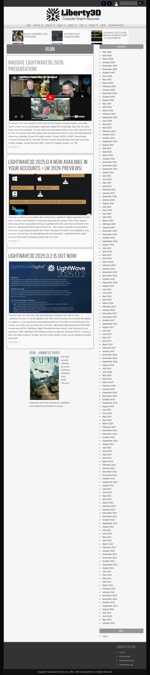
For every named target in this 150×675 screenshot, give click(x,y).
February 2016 (109, 386)
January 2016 (108, 389)
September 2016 (110, 361)
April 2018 (107, 299)
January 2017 (108, 351)
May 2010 (106, 619)
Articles (49, 25)
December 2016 (109, 355)
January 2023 (108, 134)
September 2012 (110, 523)
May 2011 (106, 578)
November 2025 (109, 69)
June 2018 (107, 293)
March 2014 (107, 461)
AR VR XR (37, 25)
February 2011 (109, 588)
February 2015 (109, 427)
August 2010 (108, 609)
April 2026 (107, 55)
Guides (59, 25)
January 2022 (108, 159)
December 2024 (109, 93)
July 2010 (106, 613)
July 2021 (106, 176)
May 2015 (106, 416)
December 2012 (109, 513)
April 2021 (107, 186)
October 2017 (108, 320)
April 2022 (107, 152)
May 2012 (106, 537)
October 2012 (108, 520)
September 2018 (110, 282)
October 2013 (108, 478)
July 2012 (106, 530)
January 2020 (108, 227)
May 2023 (106, 124)
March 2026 (107, 59)
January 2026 (108, 62)
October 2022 (108, 138)
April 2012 (107, 540)
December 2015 (109, 392)
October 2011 (108, 561)
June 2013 (107, 492)
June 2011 (107, 575)
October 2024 (108, 97)
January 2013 (108, 509)
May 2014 (106, 454)
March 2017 (107, 344)
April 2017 (107, 341)
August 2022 (108, 145)
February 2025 (109, 86)
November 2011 (109, 558)
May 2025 (106, 79)
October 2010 (108, 602)
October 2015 (108, 399)
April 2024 (107, 107)
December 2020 (109, 196)
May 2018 (106, 296)
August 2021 (108, 172)
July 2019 (106, 248)
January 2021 (108, 193)
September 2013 (110, 482)
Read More (13, 146)
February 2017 (109, 348)
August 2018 (108, 286)
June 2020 (107, 210)
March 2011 (107, 585)
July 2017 (106, 331)
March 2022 (107, 155)
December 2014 (109, 430)
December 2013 (109, 471)
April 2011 (107, 582)
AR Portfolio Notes (116, 25)
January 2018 (108, 310)
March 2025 (107, 83)
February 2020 (109, 224)
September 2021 (110, 169)
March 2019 (107, 262)
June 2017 (107, 334)
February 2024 (109, 114)
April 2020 (107, 217)
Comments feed (126, 660)
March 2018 (107, 303)
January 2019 (108, 269)
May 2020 (106, 214)
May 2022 (106, 148)
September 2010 (110, 606)
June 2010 (107, 616)
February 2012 (109, 547)
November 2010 (109, 599)
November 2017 (109, 317)
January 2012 (108, 551)
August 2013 (108, 485)
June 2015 (107, 413)
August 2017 (108, 327)
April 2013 (107, 499)
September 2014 (110, 441)
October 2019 (108, 238)
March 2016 (107, 382)
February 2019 (109, 265)
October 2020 (108, 200)
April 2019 (107, 258)
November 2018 (109, 275)
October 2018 (108, 279)
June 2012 (107, 533)
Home (29, 25)
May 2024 (106, 103)
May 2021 (106, 183)
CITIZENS (92, 25)
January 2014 (108, 468)
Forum (102, 25)
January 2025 (108, 90)
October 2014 (108, 437)
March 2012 (107, 544)
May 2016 (106, 375)
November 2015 (109, 396)
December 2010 (109, 595)
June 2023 (107, 121)
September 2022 (110, 141)
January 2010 (108, 623)
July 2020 (106, 207)
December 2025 (109, 66)
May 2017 (106, 337)
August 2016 (108, 365)
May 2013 (106, 496)
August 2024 (108, 100)
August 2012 (108, 527)
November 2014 (109, 434)
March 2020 (107, 220)
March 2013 (107, 503)
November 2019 (109, 234)
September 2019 (110, 241)
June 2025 (107, 76)
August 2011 (108, 568)
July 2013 (106, 489)
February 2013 (109, 506)
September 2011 (110, 564)
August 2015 (108, 406)
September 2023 (110, 117)
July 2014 (106, 447)
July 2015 (106, 410)
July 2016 (106, 368)
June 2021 (107, 179)
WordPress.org (126, 665)
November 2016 (109, 358)
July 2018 (106, 289)
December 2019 (109, 231)
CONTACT (71, 25)
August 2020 (108, 203)
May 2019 (106, 255)
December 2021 (109, 162)
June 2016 (107, 372)
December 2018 (109, 272)
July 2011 (106, 571)
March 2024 (107, 110)
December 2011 (109, 554)
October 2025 (108, 72)
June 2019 (107, 251)
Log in (105, 636)
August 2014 (108, 444)
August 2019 (108, 244)
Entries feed (124, 656)
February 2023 (109, 131)
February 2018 (109, 306)
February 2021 (109, 189)
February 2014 (109, 465)
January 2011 (108, 592)
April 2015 (107, 420)
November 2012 (109, 516)
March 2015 (107, 423)
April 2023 (107, 127)
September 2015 (110, 403)
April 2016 (107, 379)
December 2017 (109, 313)
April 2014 (107, 458)
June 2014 (107, 451)
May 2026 (106, 52)
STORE (81, 25)
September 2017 (110, 324)
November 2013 (109, 475)
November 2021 (109, 165)
